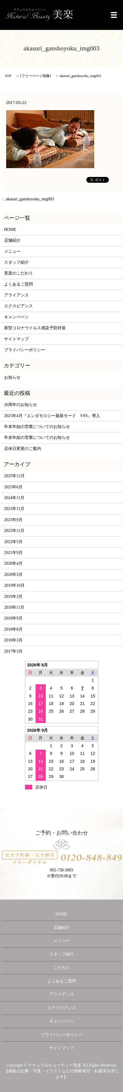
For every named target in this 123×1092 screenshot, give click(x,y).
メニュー (12, 251)
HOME (10, 229)
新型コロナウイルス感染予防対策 (35, 328)
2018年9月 (13, 618)
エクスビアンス (18, 306)
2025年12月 (14, 476)
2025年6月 (13, 487)
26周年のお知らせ (20, 404)
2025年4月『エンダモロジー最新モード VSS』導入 (52, 416)
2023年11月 (14, 508)
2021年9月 (13, 552)
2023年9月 (13, 520)
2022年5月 (13, 542)
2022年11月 (14, 530)
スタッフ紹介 (16, 262)
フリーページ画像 (35, 76)
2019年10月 (14, 585)
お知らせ (12, 377)
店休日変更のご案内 (22, 448)
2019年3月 (13, 596)
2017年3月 (13, 651)
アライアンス (16, 295)
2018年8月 (13, 629)
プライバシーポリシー (24, 350)
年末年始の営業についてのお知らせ (37, 426)
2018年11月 (14, 607)
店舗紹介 (12, 240)
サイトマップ (16, 339)
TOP (8, 76)
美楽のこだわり (18, 273)
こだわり (61, 967)
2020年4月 (13, 563)
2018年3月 (13, 640)
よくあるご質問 (18, 284)
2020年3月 (13, 574)
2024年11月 (14, 498)
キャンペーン (16, 317)
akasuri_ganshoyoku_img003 (30, 199)
